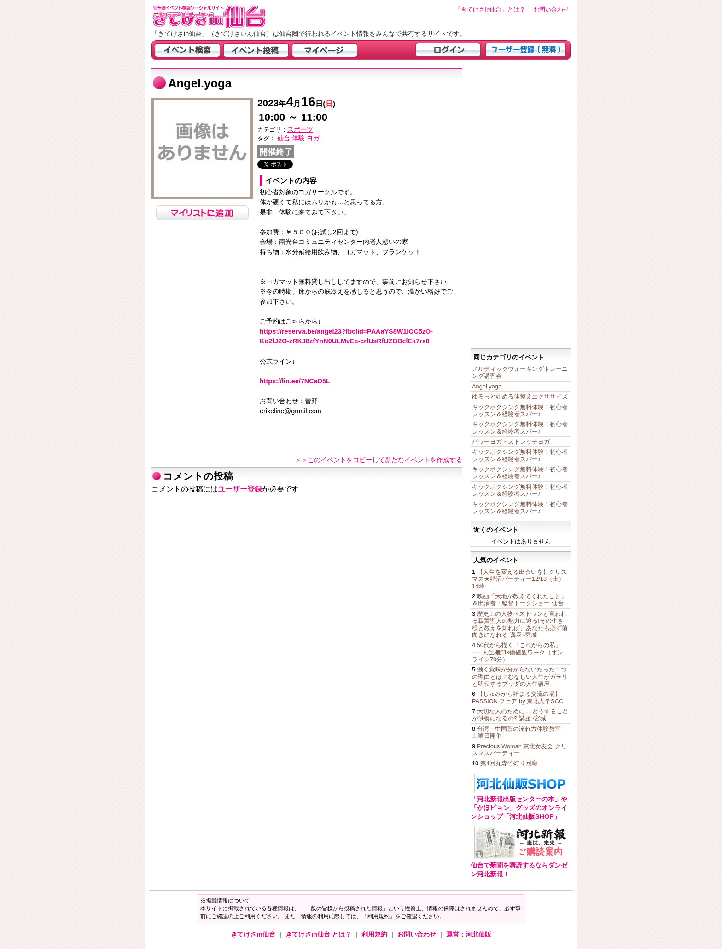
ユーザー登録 (240, 489)
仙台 (283, 138)
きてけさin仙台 (254, 934)
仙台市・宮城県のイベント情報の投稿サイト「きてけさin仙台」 (220, 16)
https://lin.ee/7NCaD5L (295, 381)
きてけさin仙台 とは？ (319, 934)
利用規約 (375, 934)
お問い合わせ (417, 934)
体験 (298, 138)
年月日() (296, 104)
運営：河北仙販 (468, 934)
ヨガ (313, 138)
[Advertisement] (521, 206)
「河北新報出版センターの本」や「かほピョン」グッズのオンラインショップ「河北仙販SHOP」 (519, 807)
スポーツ (300, 129)
